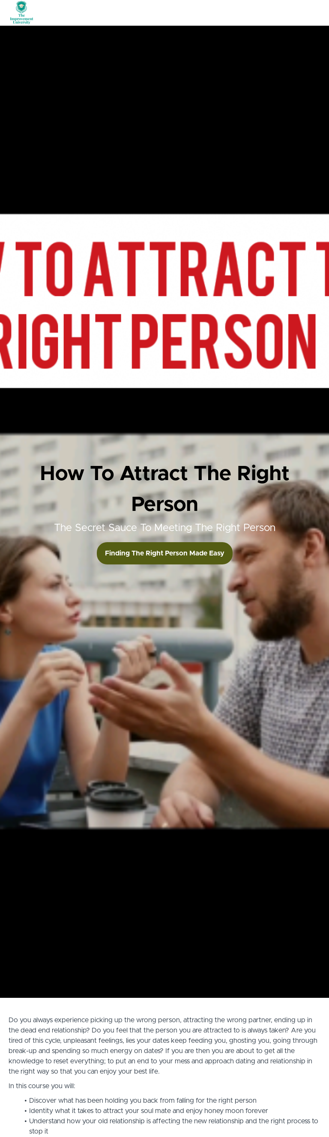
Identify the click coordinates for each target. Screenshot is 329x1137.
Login (284, 13)
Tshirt (262, 13)
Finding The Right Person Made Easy (164, 553)
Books (239, 13)
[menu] (253, 13)
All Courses (208, 13)
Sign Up (309, 13)
